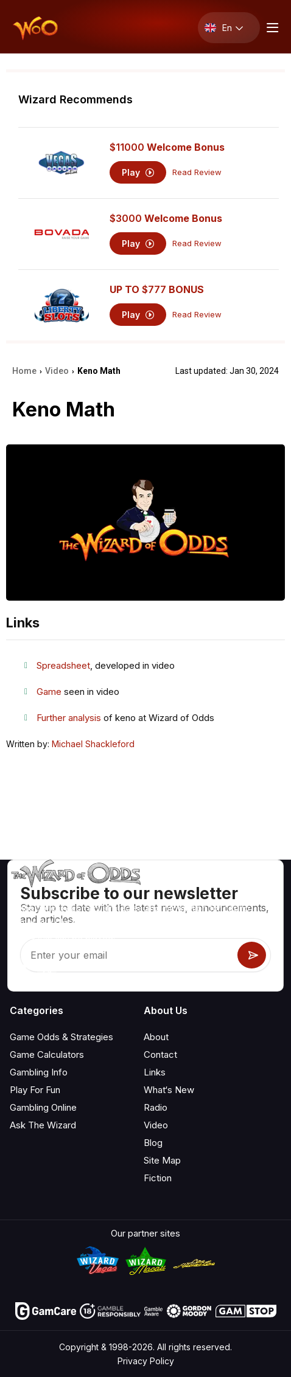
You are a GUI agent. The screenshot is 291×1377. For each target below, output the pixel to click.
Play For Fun (35, 1090)
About (156, 1037)
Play (138, 172)
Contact (160, 1054)
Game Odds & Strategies (61, 1037)
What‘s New (169, 1090)
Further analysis (69, 717)
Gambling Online (43, 1107)
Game (49, 691)
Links (155, 1072)
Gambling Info (39, 1072)
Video (156, 1125)
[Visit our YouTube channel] (20, 968)
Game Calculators (47, 1054)
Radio (155, 1107)
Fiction (158, 1178)
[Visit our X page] (47, 968)
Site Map (162, 1160)
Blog (153, 1142)
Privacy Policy (145, 1361)
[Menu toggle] (271, 27)
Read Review (197, 172)
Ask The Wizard (43, 1125)
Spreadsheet (63, 665)
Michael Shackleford (93, 744)
